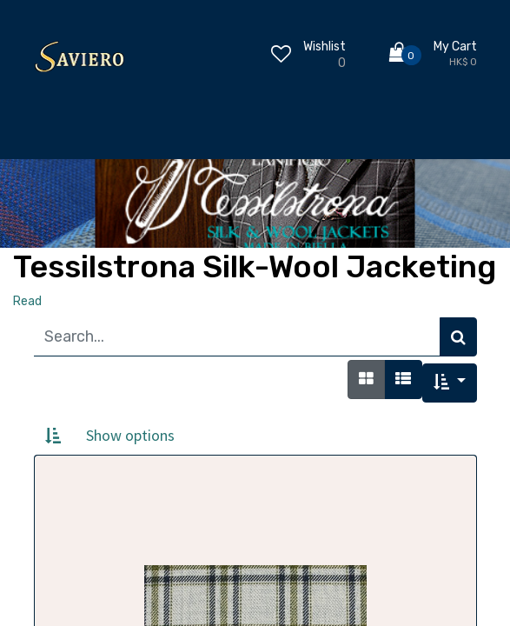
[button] (449, 383)
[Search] (458, 336)
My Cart (455, 46)
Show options (130, 435)
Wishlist (324, 46)
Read (27, 301)
